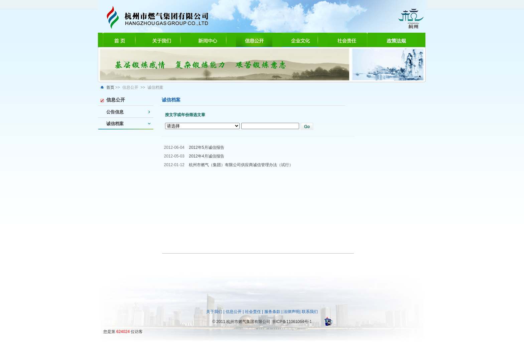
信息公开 (234, 311)
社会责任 (253, 311)
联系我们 (310, 311)
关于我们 (214, 311)
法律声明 (291, 311)
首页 (110, 87)
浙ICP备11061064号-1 (292, 321)
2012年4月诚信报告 (206, 156)
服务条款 (272, 311)
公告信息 (115, 111)
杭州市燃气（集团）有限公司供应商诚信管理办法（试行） (241, 164)
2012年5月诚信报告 (206, 147)
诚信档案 (115, 123)
